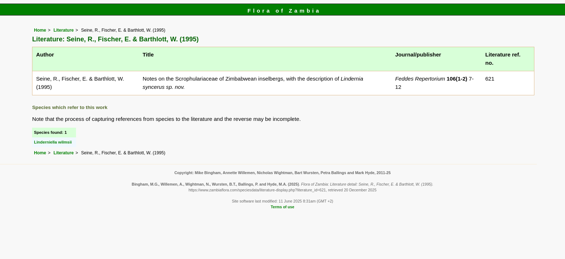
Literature (63, 30)
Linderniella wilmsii (53, 142)
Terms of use (282, 207)
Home (40, 30)
